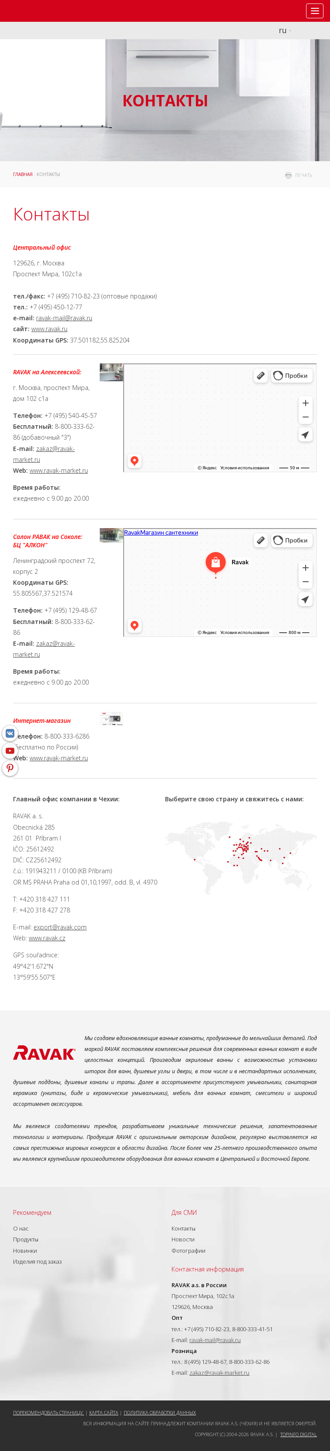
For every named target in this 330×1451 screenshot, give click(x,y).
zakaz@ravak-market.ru (219, 1372)
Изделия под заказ (37, 1261)
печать (304, 175)
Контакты (183, 1228)
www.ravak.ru (49, 329)
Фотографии (188, 1250)
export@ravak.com (60, 927)
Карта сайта (103, 1412)
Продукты (25, 1239)
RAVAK (32, 11)
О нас (21, 1228)
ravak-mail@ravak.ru (64, 318)
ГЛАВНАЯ (23, 174)
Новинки (25, 1250)
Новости (183, 1239)
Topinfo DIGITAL (298, 1434)
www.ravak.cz (47, 938)
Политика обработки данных (160, 1412)
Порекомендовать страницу (48, 1412)
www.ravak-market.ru (59, 470)
